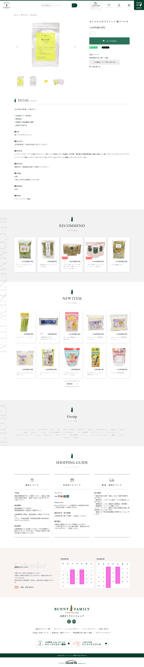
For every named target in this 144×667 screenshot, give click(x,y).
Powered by (72, 662)
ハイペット (84, 435)
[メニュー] (139, 5)
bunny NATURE (43, 429)
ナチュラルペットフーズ (24, 435)
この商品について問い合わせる (104, 62)
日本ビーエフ (48, 435)
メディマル (121, 435)
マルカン (67, 438)
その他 (75, 438)
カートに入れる (109, 41)
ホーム (16, 15)
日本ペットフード (61, 435)
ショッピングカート (72, 629)
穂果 (113, 435)
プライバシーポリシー (104, 632)
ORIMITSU (80, 429)
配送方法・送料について (61, 632)
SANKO (25, 432)
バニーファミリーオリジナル (25, 429)
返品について (94, 54)
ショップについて (89, 629)
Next (74, 46)
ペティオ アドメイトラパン (100, 435)
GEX (58, 429)
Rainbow (122, 429)
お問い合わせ (103, 629)
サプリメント (24, 15)
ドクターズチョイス (111, 432)
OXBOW (90, 429)
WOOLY (33, 432)
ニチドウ (38, 435)
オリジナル (34, 15)
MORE (70, 384)
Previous (17, 46)
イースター (43, 432)
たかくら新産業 (83, 432)
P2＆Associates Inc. (102, 429)
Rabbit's (113, 429)
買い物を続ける (94, 66)
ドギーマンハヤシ (96, 432)
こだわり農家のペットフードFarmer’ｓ (62, 432)
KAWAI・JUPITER (68, 429)
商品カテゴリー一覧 (43, 629)
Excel (52, 429)
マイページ (57, 629)
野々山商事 (74, 435)
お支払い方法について (40, 632)
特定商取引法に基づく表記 (98, 57)
